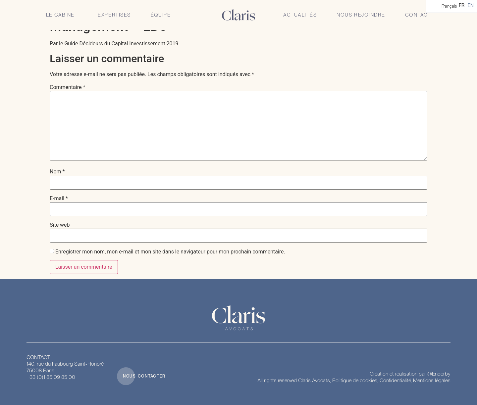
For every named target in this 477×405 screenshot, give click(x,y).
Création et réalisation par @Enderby (410, 374)
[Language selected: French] (451, 6)
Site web (60, 225)
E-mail (59, 198)
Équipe (161, 15)
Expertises (114, 15)
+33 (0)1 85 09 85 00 (50, 377)
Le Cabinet (62, 15)
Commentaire (67, 87)
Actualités (300, 15)
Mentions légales (431, 380)
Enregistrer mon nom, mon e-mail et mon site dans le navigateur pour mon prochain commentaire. (170, 251)
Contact (418, 15)
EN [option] (471, 5)
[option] (470, 5)
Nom (57, 171)
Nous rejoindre (361, 15)
